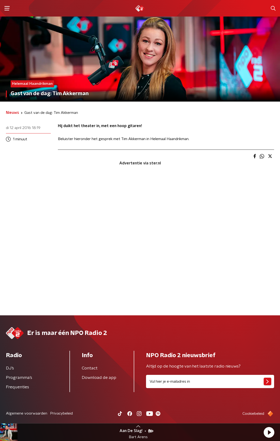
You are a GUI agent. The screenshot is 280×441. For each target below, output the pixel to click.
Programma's (19, 378)
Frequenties (17, 387)
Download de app (99, 378)
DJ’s (10, 368)
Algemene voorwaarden (26, 413)
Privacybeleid (61, 413)
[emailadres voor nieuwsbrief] (210, 381)
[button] (268, 432)
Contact (90, 368)
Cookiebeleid (253, 413)
